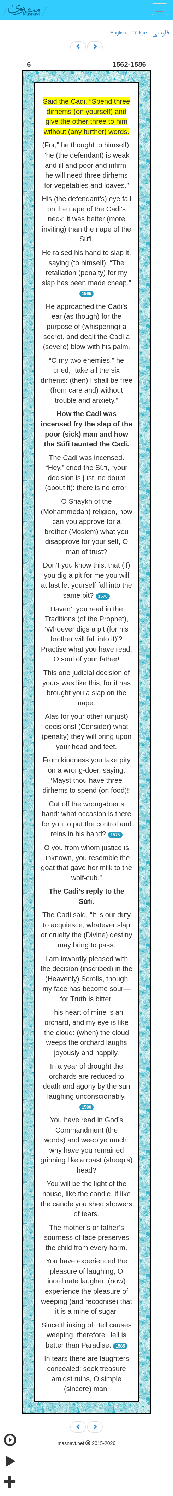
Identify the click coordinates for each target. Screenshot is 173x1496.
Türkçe (139, 33)
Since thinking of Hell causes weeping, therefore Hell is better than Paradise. (86, 1335)
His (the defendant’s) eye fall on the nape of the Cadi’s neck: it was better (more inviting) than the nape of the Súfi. (86, 219)
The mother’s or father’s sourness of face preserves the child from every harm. (86, 1237)
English (118, 33)
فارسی (160, 33)
